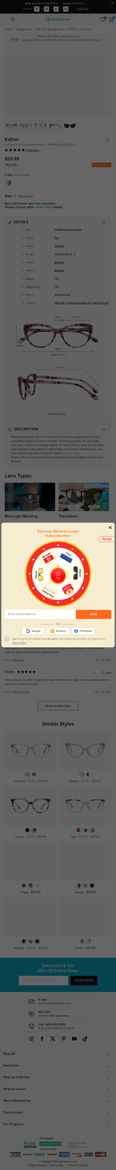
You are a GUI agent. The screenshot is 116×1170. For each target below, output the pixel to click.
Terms (107, 539)
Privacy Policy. (19, 643)
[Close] (110, 527)
